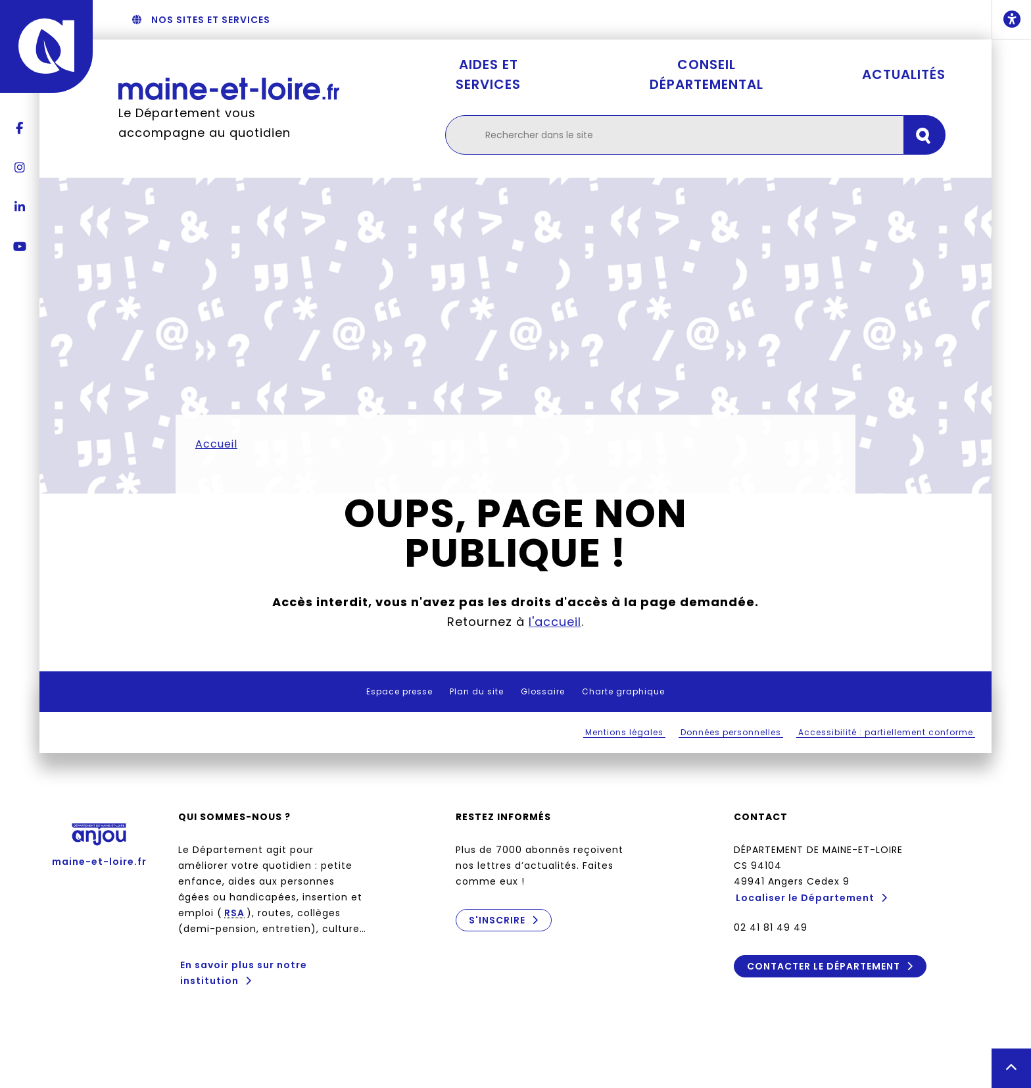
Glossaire (543, 691)
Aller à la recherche (510, 19)
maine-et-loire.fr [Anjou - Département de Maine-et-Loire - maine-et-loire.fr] (99, 840)
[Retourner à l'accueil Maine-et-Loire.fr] (228, 88)
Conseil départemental (706, 74)
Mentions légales (624, 732)
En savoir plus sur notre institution (243, 972)
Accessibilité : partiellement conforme (885, 732)
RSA (234, 913)
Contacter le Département (822, 966)
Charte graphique (623, 691)
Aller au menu (411, 19)
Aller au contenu (614, 19)
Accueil (216, 444)
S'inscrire (497, 920)
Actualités (904, 74)
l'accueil (555, 621)
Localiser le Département (805, 897)
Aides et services (488, 74)
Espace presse (399, 691)
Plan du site (477, 691)
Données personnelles (731, 732)
